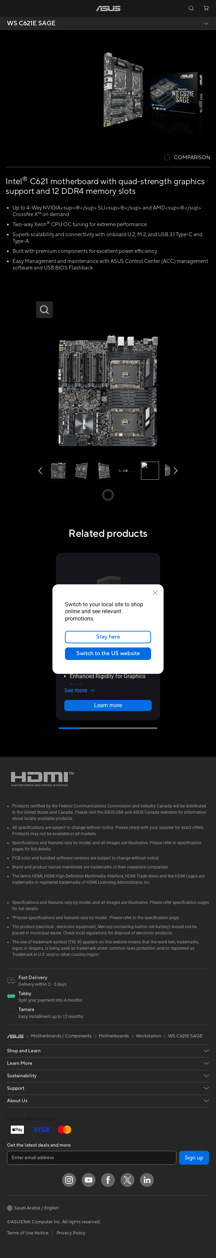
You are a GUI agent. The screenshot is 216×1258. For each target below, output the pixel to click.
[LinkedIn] (147, 1180)
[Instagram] (69, 1180)
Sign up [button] (194, 1157)
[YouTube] (88, 1180)
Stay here (108, 636)
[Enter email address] (91, 1158)
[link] (108, 8)
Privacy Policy (71, 1233)
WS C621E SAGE (31, 23)
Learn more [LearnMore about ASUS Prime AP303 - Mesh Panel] (108, 705)
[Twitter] (127, 1180)
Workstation (148, 1036)
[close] (155, 592)
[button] (10, 8)
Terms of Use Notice (27, 1233)
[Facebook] (108, 1180)
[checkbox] (187, 158)
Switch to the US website (108, 653)
